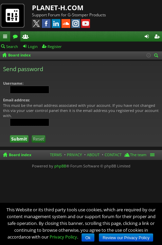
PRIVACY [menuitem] (74, 154)
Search (12, 46)
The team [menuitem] (138, 154)
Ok (87, 237)
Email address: (16, 99)
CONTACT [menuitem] (113, 154)
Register (55, 46)
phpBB (60, 165)
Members (27, 37)
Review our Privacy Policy (126, 237)
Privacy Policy (63, 237)
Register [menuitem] (158, 37)
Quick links (6, 37)
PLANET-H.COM (58, 7)
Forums (16, 37)
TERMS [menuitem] (56, 154)
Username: (13, 83)
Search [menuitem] (157, 56)
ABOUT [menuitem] (93, 154)
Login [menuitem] (148, 37)
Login (33, 46)
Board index (20, 154)
